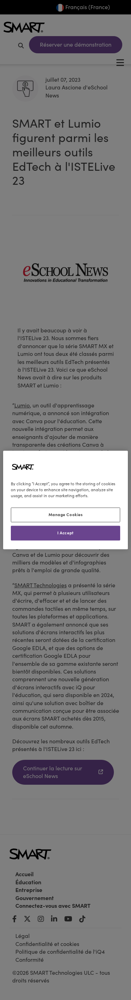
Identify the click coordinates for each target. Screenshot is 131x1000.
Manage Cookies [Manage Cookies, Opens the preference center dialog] (66, 515)
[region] (65, 500)
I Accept (65, 533)
